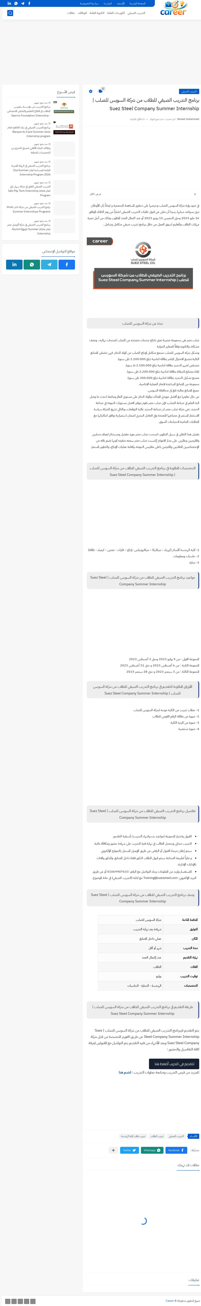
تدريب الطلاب (154, 1136)
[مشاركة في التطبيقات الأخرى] (111, 1150)
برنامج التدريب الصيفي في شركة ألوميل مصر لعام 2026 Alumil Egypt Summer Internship (26, 229)
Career (168, 1301)
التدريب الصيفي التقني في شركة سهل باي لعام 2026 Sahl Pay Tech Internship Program (27, 190)
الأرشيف (118, 3)
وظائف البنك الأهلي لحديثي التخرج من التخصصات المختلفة (28, 150)
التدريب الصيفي (134, 13)
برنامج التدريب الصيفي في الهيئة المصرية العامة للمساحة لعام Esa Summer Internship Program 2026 (28, 170)
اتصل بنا (106, 3)
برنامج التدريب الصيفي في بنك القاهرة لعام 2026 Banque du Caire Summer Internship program (26, 131)
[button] (174, 1150)
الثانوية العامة (95, 13)
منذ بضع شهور (38, 102)
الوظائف (80, 13)
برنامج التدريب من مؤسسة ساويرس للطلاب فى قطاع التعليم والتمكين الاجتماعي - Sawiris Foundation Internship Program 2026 (26, 111)
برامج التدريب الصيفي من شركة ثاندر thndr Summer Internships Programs (26, 209)
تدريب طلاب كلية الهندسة (131, 1136)
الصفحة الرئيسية (135, 3)
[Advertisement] (100, 54)
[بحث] (8, 13)
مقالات (69, 13)
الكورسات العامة (113, 13)
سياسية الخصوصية (87, 3)
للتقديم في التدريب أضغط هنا (172, 1064)
